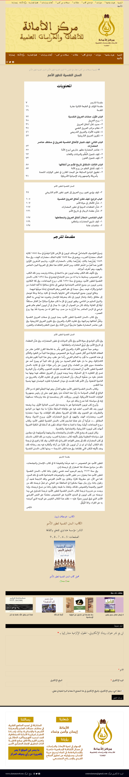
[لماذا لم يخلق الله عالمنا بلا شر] (19, 605)
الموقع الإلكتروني (56, 679)
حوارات (99, 2)
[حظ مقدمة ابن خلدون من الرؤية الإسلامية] (79, 605)
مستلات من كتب (63, 2)
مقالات (76, 2)
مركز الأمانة (23, 2)
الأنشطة (119, 6)
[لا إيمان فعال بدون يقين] (109, 605)
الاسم (120, 669)
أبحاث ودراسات (47, 2)
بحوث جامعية (110, 2)
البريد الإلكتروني (117, 679)
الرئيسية (120, 2)
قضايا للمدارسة (33, 2)
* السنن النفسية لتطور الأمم (56, 69)
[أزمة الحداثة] (49, 605)
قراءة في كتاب (87, 2)
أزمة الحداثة (58, 614)
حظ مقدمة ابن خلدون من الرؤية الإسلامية (81, 616)
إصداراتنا (14, 2)
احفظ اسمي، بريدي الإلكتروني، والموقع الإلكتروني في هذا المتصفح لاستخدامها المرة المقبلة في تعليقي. (86, 690)
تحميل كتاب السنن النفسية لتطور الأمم (64, 576)
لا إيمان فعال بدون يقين (114, 614)
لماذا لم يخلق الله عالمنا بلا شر (21, 614)
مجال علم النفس (72, 69)
